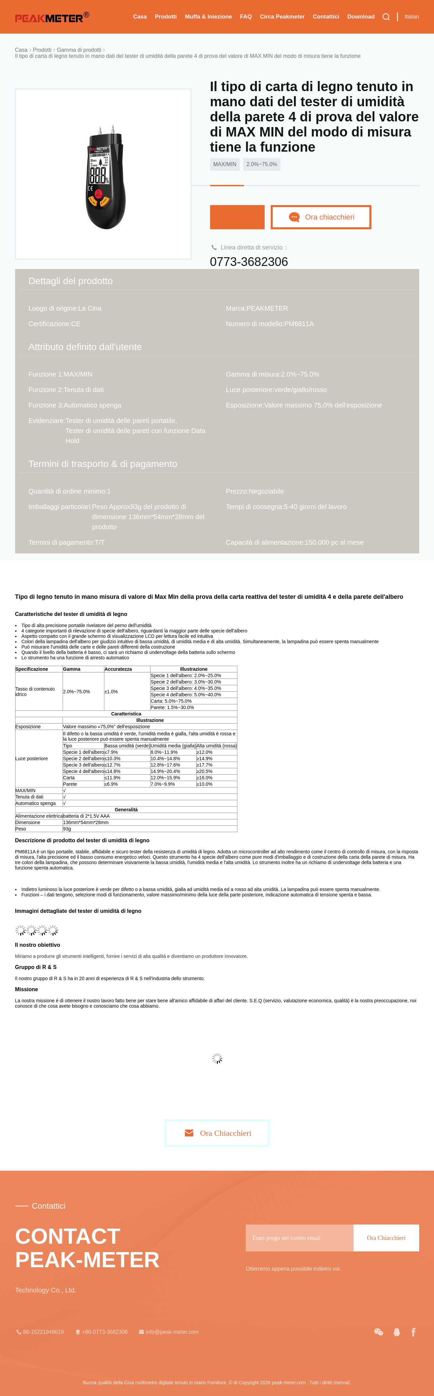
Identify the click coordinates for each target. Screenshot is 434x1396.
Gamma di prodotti (79, 50)
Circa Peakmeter (282, 16)
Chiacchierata (237, 217)
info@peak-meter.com (168, 1332)
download (361, 16)
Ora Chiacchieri (226, 1133)
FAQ (246, 16)
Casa (140, 16)
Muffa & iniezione (208, 16)
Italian (412, 17)
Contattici (326, 16)
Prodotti (166, 16)
